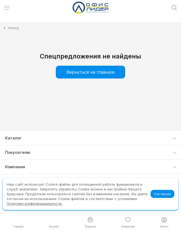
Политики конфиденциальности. (34, 203)
